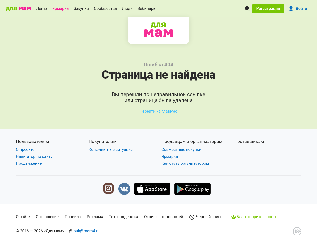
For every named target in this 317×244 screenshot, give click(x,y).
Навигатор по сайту (34, 156)
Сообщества (105, 8)
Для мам (158, 29)
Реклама (95, 216)
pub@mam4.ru (87, 231)
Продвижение (29, 163)
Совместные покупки (181, 149)
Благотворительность (254, 217)
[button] (268, 8)
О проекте (25, 149)
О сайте (23, 216)
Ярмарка (60, 8)
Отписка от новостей (163, 216)
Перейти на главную (159, 111)
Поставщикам (249, 141)
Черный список (207, 217)
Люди (127, 8)
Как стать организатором (185, 163)
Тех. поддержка (123, 216)
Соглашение (47, 216)
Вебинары (146, 8)
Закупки (81, 8)
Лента (41, 8)
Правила (73, 216)
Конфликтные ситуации (111, 149)
